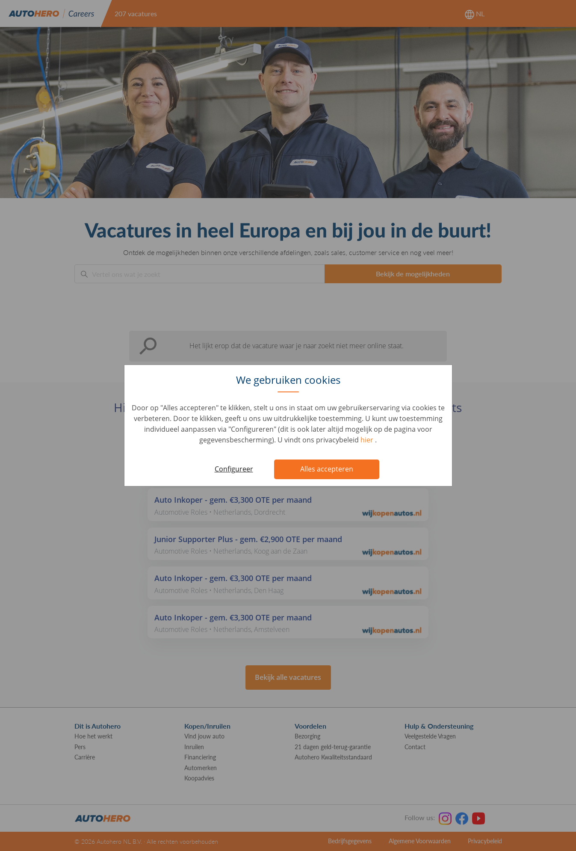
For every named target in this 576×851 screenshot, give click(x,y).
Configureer (234, 469)
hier (367, 440)
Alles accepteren (326, 469)
